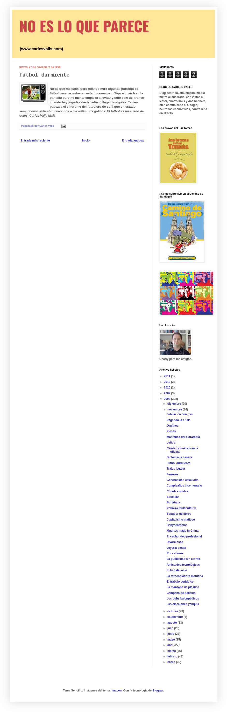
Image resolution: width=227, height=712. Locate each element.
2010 (167, 387)
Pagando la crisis (179, 420)
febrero (172, 656)
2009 (167, 393)
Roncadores (175, 553)
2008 (167, 399)
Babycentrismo (177, 525)
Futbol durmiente (178, 463)
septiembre (175, 617)
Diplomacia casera (179, 457)
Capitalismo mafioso (181, 519)
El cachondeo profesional (184, 536)
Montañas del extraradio (183, 437)
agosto (172, 622)
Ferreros (172, 474)
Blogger (157, 690)
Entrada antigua (133, 140)
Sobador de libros (179, 513)
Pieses (171, 431)
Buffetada (173, 502)
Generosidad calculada (182, 480)
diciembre (174, 403)
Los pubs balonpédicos (183, 598)
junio (171, 633)
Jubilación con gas (180, 414)
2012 (167, 382)
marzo (172, 651)
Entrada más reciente (35, 140)
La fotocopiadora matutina (185, 576)
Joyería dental (176, 548)
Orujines (172, 425)
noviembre (175, 409)
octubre (173, 611)
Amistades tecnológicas (183, 564)
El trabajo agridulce (180, 581)
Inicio (86, 140)
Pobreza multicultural (181, 508)
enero (171, 662)
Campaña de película (181, 593)
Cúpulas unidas (177, 491)
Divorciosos (175, 542)
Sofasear (173, 497)
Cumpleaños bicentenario (184, 485)
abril (170, 645)
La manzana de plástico (183, 587)
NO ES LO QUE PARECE (84, 25)
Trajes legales (176, 468)
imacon (117, 690)
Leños (171, 442)
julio (170, 628)
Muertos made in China (183, 530)
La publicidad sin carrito (183, 559)
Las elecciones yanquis (183, 604)
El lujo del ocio (177, 570)
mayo (171, 639)
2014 (167, 376)
